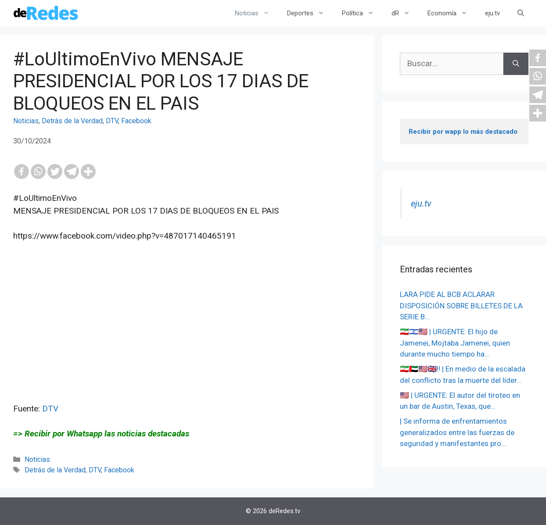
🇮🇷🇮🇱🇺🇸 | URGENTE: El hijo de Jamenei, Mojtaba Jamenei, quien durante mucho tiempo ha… (455, 342)
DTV (112, 121)
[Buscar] (515, 64)
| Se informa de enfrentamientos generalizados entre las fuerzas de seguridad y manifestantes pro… (457, 432)
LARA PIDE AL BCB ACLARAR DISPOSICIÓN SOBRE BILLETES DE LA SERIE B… (461, 305)
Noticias (256, 13)
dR (405, 13)
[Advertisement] (186, 341)
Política (362, 13)
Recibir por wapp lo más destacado (463, 132)
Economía (451, 13)
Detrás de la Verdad (72, 121)
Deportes (310, 13)
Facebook (136, 121)
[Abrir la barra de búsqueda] (521, 13)
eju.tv (492, 13)
